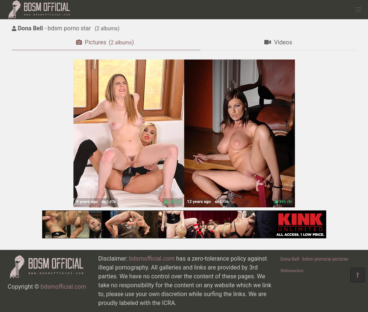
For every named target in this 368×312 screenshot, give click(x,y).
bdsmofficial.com (63, 286)
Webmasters (292, 270)
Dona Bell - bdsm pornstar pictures (314, 259)
